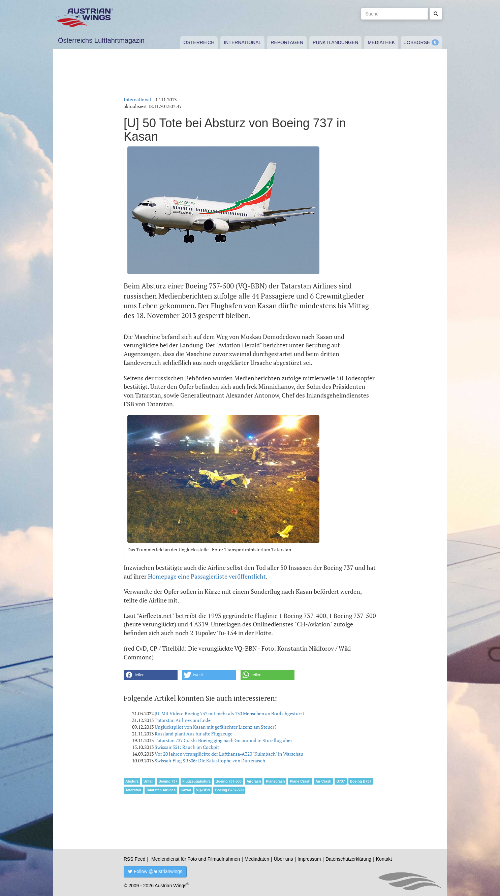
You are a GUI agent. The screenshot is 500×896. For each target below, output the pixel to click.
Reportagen (287, 42)
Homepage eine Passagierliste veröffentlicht (207, 576)
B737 (340, 781)
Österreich (199, 42)
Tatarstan (133, 790)
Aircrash (254, 781)
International (242, 42)
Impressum (309, 859)
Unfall (148, 781)
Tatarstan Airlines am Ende (183, 720)
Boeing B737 (361, 781)
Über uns (283, 859)
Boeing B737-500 (229, 790)
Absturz (131, 781)
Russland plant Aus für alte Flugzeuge (193, 733)
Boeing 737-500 (229, 781)
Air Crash (323, 781)
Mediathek (381, 42)
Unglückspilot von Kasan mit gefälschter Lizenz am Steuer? (216, 727)
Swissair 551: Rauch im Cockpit (187, 747)
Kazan (186, 790)
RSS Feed (135, 859)
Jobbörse (417, 42)
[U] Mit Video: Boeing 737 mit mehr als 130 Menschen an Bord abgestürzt (229, 713)
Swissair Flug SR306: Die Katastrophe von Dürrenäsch (210, 760)
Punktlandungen (335, 42)
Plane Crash (300, 781)
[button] (151, 675)
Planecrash (275, 781)
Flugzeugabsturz (196, 781)
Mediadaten (257, 859)
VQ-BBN (203, 790)
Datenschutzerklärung (348, 859)
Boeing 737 (167, 781)
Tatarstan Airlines (161, 790)
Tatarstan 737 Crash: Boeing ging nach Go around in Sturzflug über (223, 740)
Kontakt (384, 859)
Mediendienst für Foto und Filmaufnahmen (195, 859)
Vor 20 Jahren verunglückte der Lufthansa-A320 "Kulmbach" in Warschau (229, 754)
